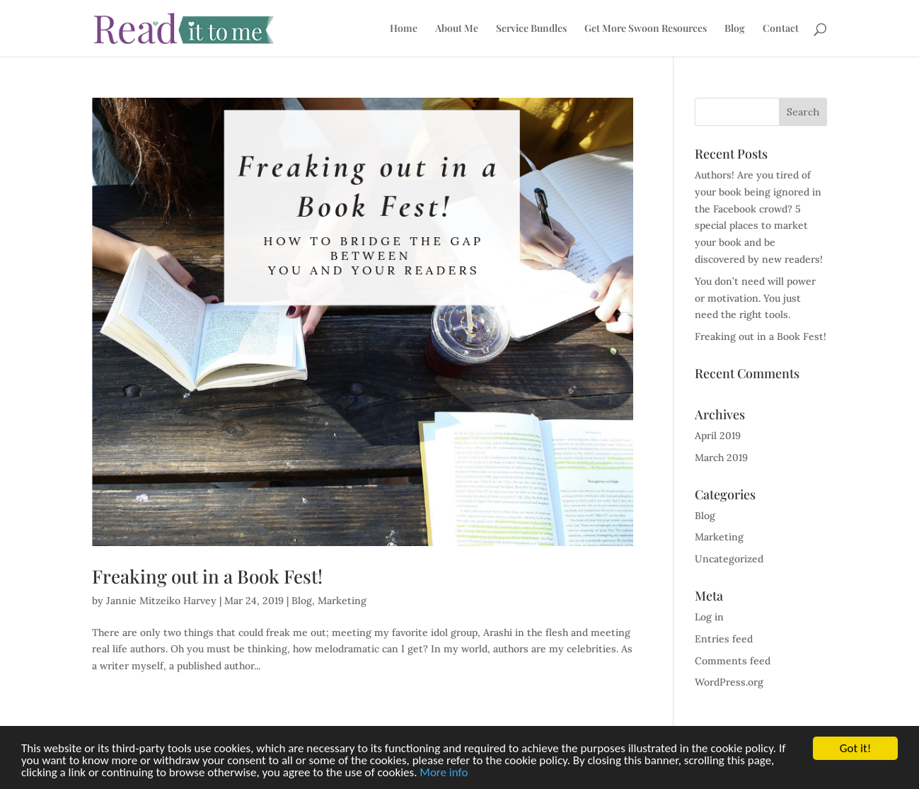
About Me (456, 29)
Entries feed (724, 638)
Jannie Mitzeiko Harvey (161, 600)
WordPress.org (729, 682)
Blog (734, 29)
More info (444, 773)
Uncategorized (729, 558)
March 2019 (721, 457)
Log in (709, 617)
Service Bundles (531, 29)
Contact (781, 29)
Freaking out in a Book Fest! (207, 576)
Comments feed (732, 660)
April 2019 (718, 435)
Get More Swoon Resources (645, 29)
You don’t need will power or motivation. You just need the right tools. (755, 298)
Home (403, 29)
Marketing (342, 600)
